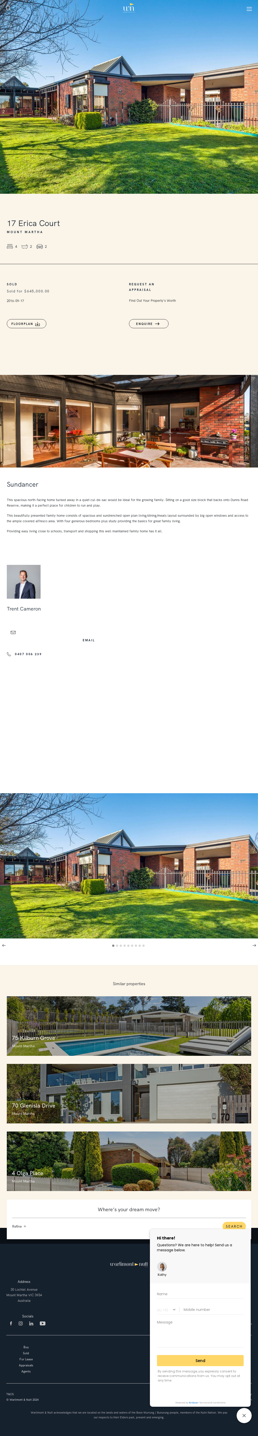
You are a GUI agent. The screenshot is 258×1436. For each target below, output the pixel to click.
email (89, 640)
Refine (19, 1226)
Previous (3, 945)
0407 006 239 (28, 654)
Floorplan (22, 324)
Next (254, 945)
